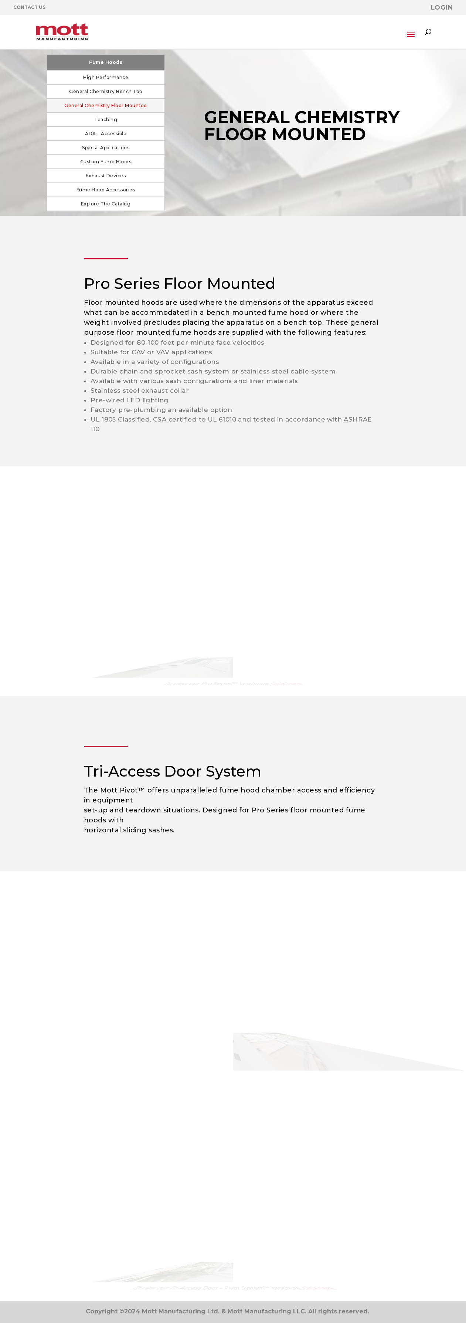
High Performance (105, 77)
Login (442, 7)
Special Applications (105, 147)
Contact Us (29, 7)
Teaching (105, 119)
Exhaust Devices (106, 175)
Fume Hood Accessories (105, 189)
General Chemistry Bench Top (105, 91)
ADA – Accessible (105, 133)
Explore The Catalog (106, 204)
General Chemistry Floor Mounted (105, 105)
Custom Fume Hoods (106, 161)
